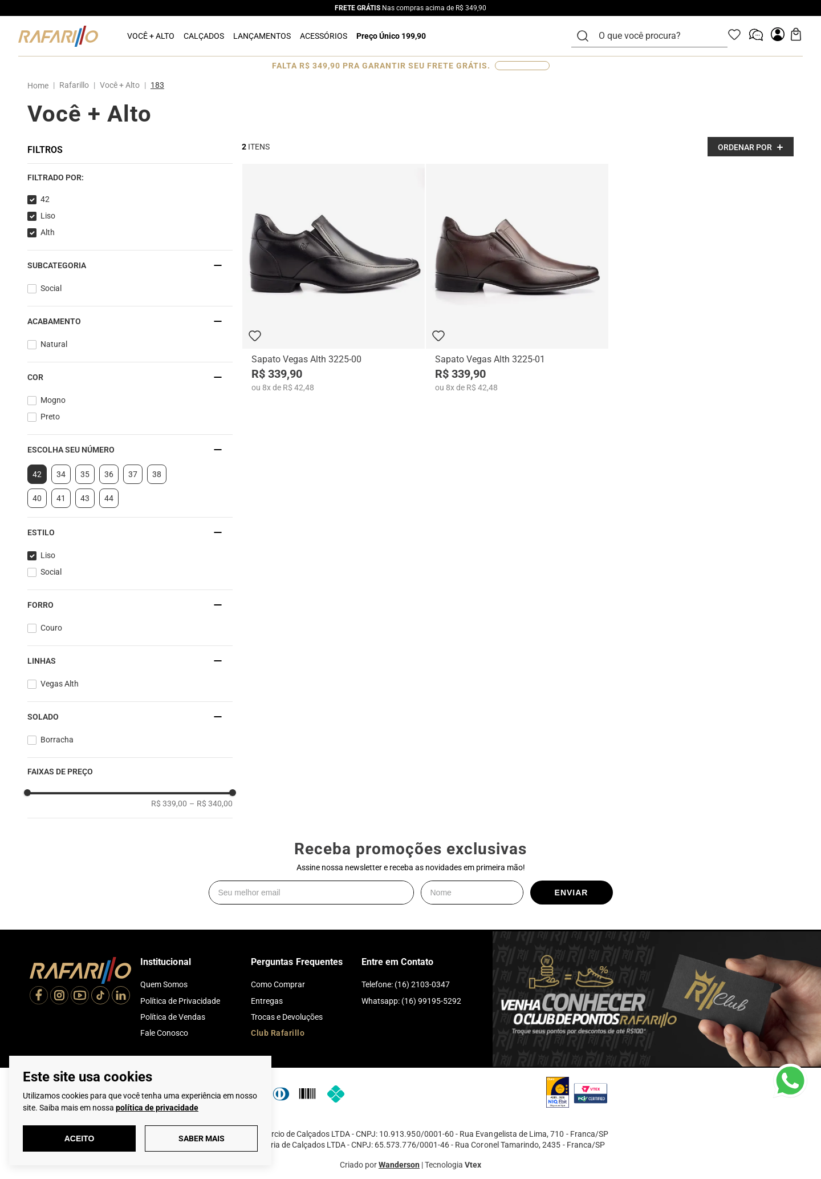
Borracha (57, 739)
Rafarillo (74, 85)
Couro (51, 627)
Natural (53, 344)
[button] (130, 177)
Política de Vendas (172, 1016)
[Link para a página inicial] (40, 85)
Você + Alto (120, 85)
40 (37, 498)
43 (85, 498)
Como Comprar (278, 984)
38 (156, 474)
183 (157, 85)
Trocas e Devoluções (287, 1016)
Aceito (79, 1138)
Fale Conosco (164, 1032)
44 (108, 498)
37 (132, 474)
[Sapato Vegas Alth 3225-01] (517, 278)
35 (85, 474)
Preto (50, 416)
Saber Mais (201, 1138)
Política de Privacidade (180, 1001)
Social (51, 288)
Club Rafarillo (277, 1032)
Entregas (267, 1001)
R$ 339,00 (169, 803)
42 (45, 199)
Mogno (53, 400)
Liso (47, 215)
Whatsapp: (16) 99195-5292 (411, 1001)
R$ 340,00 (211, 803)
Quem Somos (164, 984)
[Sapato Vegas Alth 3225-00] (333, 278)
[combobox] (656, 36)
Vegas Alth (59, 683)
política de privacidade (157, 1107)
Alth (47, 232)
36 (108, 474)
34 (61, 474)
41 (61, 498)
